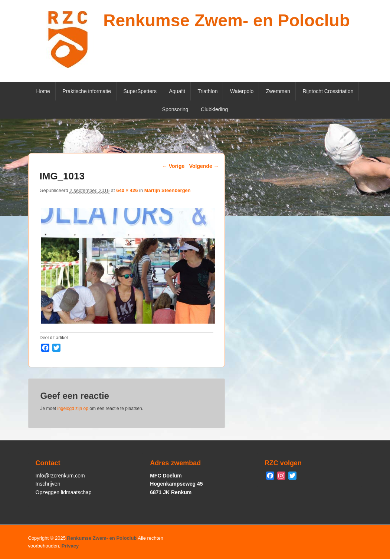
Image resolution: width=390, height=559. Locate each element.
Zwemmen (278, 91)
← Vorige (173, 166)
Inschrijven (48, 484)
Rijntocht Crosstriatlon (328, 91)
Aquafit (177, 91)
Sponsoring (175, 109)
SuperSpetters (140, 91)
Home (43, 91)
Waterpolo (241, 91)
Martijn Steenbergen (167, 190)
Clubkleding (214, 109)
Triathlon (208, 91)
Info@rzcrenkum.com (60, 476)
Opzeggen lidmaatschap (64, 492)
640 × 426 (127, 190)
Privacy (70, 546)
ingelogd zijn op (73, 408)
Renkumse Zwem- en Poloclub (226, 20)
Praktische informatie (86, 91)
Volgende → (204, 166)
